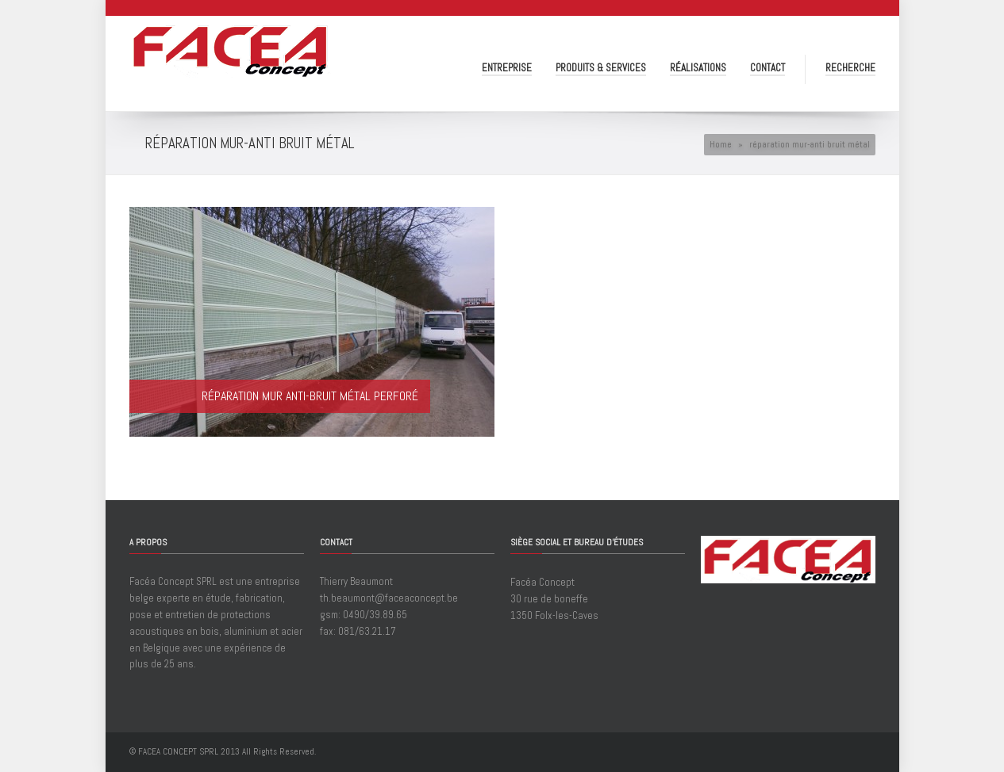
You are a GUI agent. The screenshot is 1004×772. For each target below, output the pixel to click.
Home (721, 144)
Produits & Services (601, 68)
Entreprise (507, 68)
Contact (767, 68)
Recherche (850, 68)
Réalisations (698, 68)
